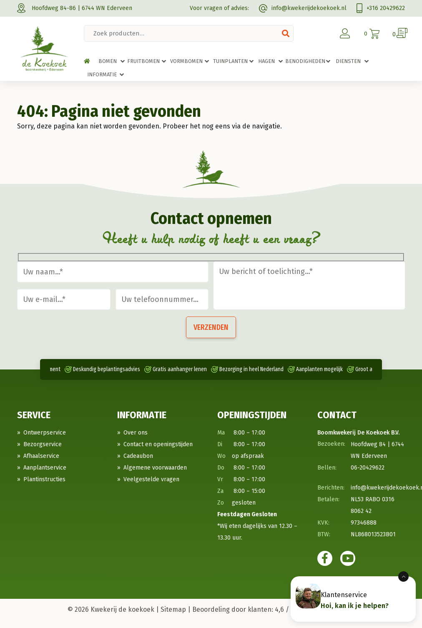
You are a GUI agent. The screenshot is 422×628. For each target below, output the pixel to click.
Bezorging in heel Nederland (251, 369)
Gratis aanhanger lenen (180, 369)
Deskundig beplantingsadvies (106, 369)
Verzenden (211, 327)
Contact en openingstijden (158, 444)
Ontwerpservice (44, 432)
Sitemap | (176, 609)
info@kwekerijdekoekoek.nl (303, 8)
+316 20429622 (381, 8)
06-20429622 (367, 467)
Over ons (135, 432)
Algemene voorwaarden (155, 467)
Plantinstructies (44, 479)
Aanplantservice (44, 467)
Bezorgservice (42, 444)
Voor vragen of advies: (219, 8)
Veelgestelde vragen (151, 479)
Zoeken (286, 33)
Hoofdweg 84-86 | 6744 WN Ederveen (74, 8)
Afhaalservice (41, 456)
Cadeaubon (138, 456)
